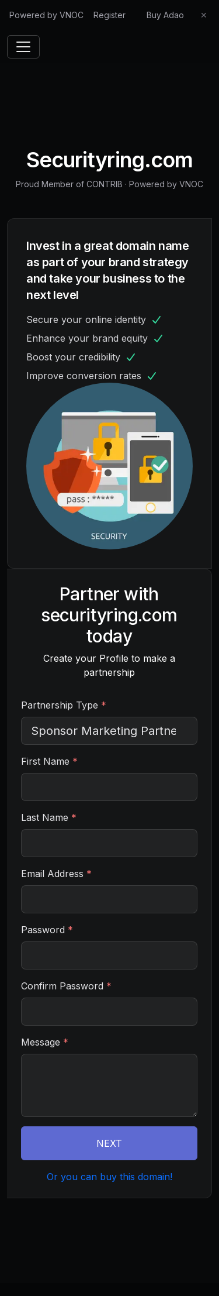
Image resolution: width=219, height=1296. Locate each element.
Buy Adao (165, 15)
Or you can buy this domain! (109, 1176)
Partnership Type (63, 705)
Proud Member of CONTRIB (69, 184)
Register (109, 15)
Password (47, 930)
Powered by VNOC (46, 15)
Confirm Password (66, 986)
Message (44, 1042)
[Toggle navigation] (23, 47)
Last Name (49, 817)
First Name (49, 761)
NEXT (109, 1143)
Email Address (56, 873)
